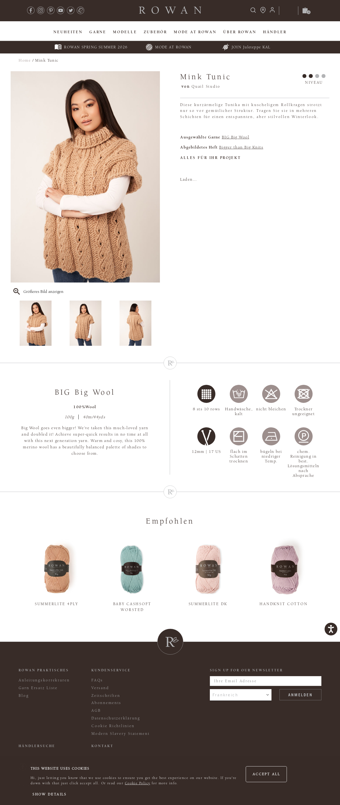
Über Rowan (239, 32)
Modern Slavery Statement (120, 733)
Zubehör (155, 32)
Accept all (266, 774)
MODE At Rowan (195, 32)
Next (156, 323)
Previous (14, 323)
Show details (49, 794)
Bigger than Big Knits (241, 147)
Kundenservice (111, 670)
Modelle (125, 32)
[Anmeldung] (272, 11)
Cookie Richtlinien (112, 726)
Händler (275, 32)
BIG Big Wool (235, 137)
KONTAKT (102, 746)
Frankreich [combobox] (225, 694)
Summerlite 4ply (56, 604)
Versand (100, 688)
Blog (24, 695)
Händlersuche (37, 746)
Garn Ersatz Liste (38, 688)
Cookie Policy (137, 783)
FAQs (97, 680)
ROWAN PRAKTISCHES (44, 670)
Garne (97, 32)
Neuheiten (68, 32)
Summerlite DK (208, 604)
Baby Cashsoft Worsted (132, 607)
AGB (96, 710)
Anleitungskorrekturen (44, 680)
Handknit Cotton (284, 604)
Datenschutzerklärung (115, 718)
